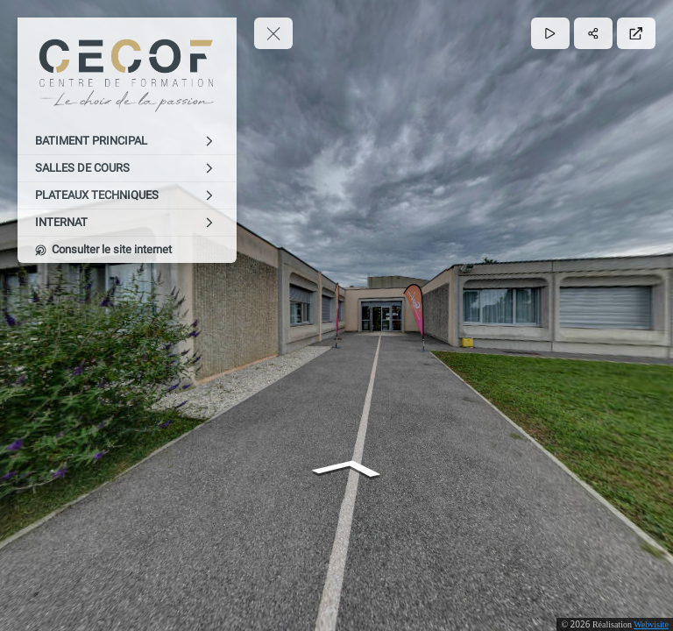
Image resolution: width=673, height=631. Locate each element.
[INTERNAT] (127, 222)
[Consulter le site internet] (127, 250)
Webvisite (651, 624)
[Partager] (593, 33)
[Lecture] (550, 33)
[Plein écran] (636, 33)
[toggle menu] (273, 33)
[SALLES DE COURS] (127, 168)
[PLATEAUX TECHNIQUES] (127, 195)
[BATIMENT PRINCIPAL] (127, 141)
